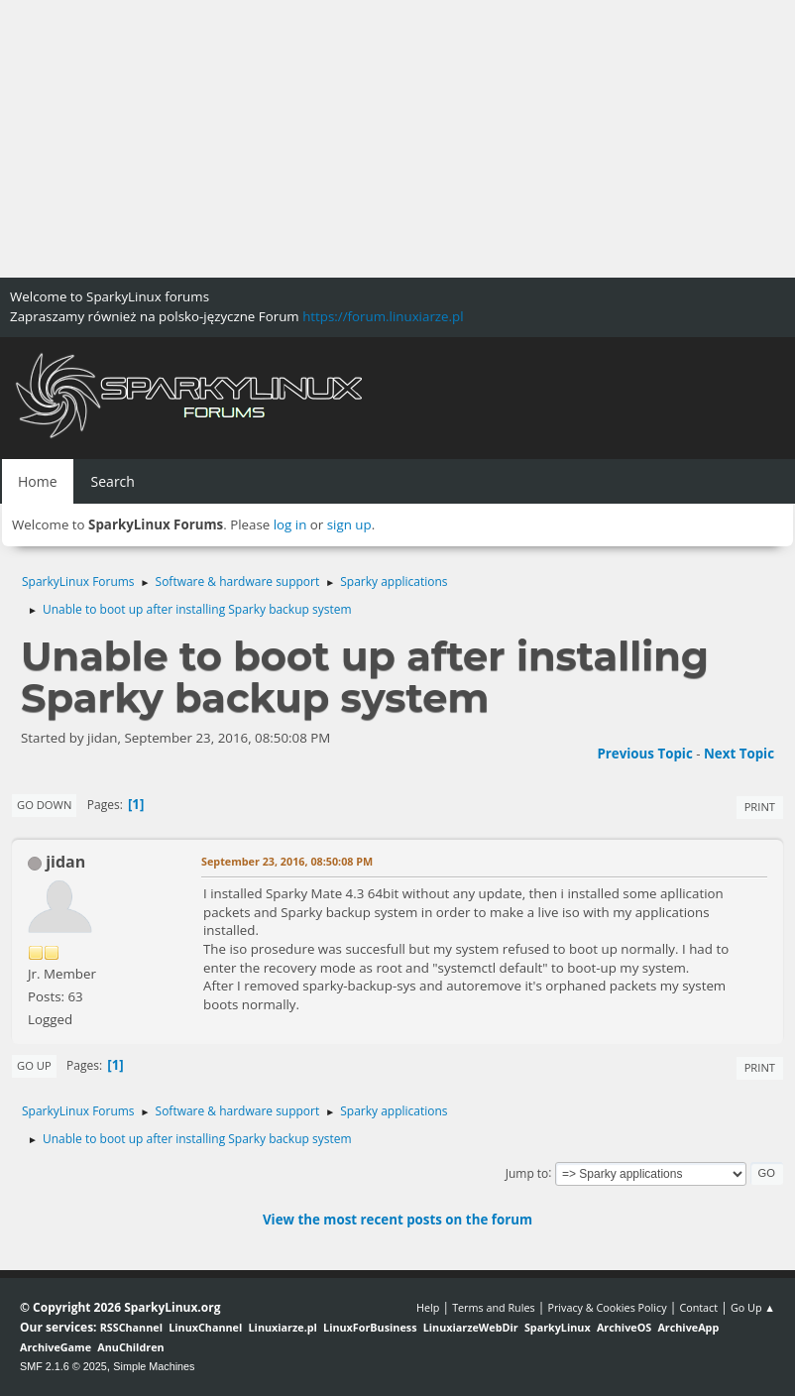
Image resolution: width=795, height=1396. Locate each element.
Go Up (34, 1065)
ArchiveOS (624, 1327)
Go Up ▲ (753, 1307)
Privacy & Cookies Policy (606, 1307)
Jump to (527, 1172)
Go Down (44, 804)
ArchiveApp (688, 1327)
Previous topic (644, 753)
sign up (349, 524)
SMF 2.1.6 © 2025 (63, 1366)
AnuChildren (130, 1346)
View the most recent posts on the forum (397, 1219)
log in (290, 524)
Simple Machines (153, 1366)
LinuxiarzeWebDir (470, 1327)
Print (759, 806)
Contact (698, 1307)
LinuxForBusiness (369, 1327)
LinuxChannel (205, 1327)
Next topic (739, 753)
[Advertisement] (397, 139)
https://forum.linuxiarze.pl (382, 316)
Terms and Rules (493, 1307)
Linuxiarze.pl (283, 1327)
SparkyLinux (557, 1327)
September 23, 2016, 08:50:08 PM (287, 861)
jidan (65, 861)
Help (427, 1307)
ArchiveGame (55, 1346)
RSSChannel (131, 1327)
